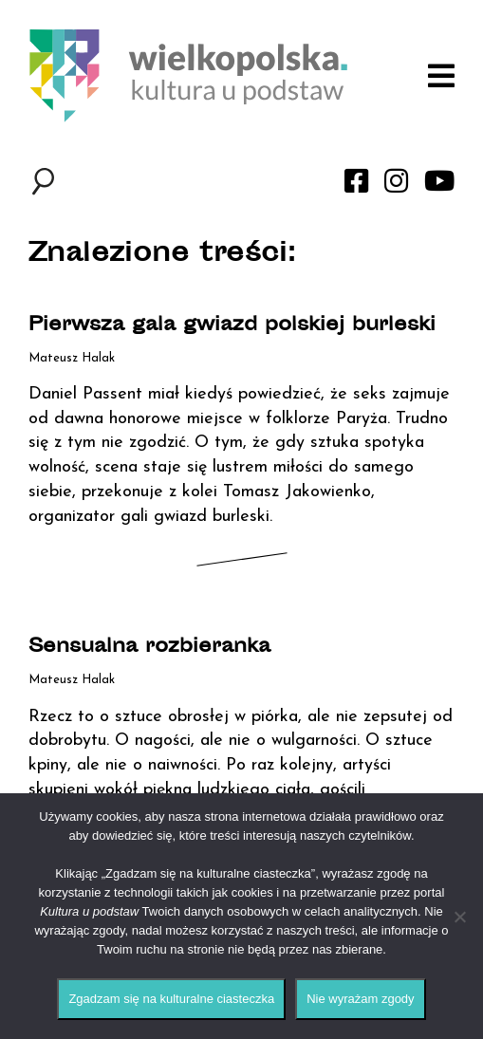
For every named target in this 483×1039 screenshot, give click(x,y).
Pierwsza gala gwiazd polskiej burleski (232, 326)
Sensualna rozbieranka (149, 647)
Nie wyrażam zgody (360, 999)
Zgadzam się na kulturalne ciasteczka (171, 999)
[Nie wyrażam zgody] (459, 916)
